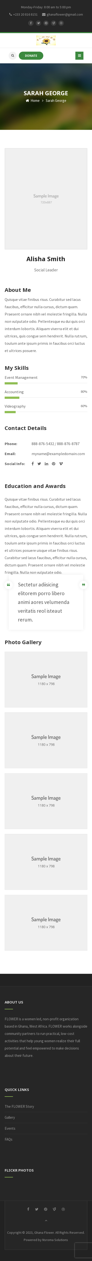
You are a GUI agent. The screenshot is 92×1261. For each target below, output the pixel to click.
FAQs (8, 1139)
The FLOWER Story (19, 1106)
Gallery (10, 1117)
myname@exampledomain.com (58, 453)
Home (33, 100)
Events (10, 1128)
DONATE (31, 55)
